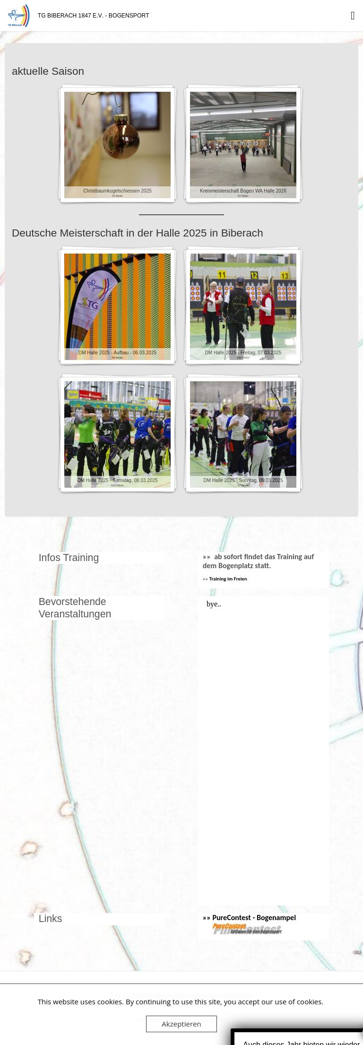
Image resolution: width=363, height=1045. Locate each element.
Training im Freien (228, 579)
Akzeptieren (181, 1023)
